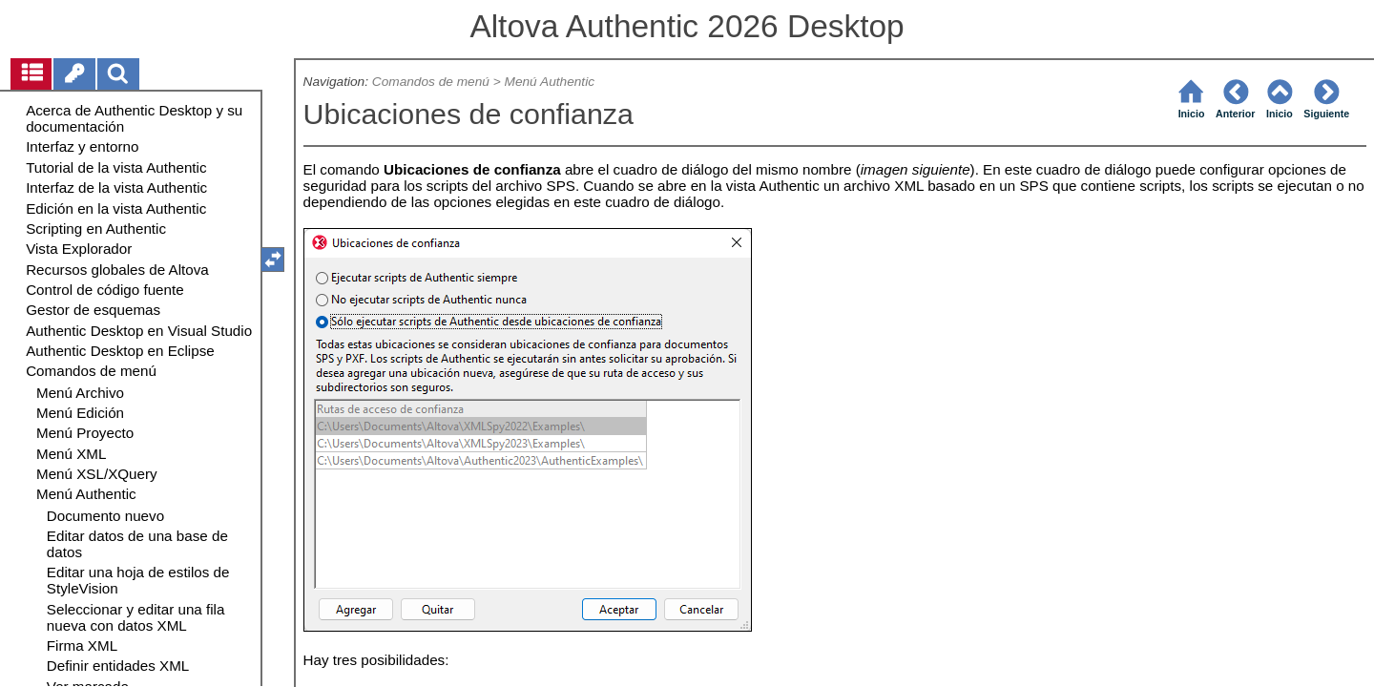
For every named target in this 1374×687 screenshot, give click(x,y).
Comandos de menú (430, 81)
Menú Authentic (550, 81)
